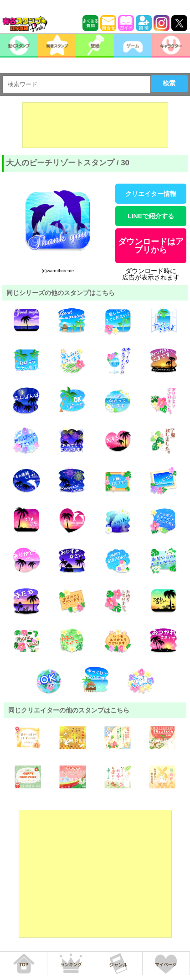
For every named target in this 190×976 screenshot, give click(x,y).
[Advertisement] (95, 125)
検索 (169, 83)
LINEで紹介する (151, 216)
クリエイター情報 (150, 193)
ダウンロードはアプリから (151, 245)
